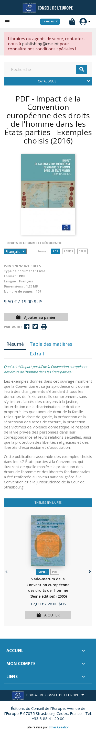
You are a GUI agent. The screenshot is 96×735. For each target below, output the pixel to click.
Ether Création (59, 727)
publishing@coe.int (40, 44)
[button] (89, 570)
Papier (68, 251)
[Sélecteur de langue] (51, 22)
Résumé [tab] (15, 344)
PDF (55, 251)
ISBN (7, 266)
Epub (82, 251)
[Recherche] (32, 69)
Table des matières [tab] (51, 344)
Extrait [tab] (37, 354)
